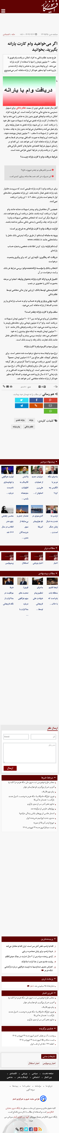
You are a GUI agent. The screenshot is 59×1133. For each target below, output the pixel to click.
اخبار (55, 563)
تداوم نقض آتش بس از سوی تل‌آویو (40, 804)
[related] (5, 71)
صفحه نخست (47, 1073)
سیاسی (34, 1073)
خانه (13, 34)
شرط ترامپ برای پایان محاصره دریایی (37, 951)
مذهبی (10, 1077)
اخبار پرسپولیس (49, 1063)
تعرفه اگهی (30, 1090)
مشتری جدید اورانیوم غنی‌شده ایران (40, 818)
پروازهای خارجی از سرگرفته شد (42, 809)
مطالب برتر (49, 548)
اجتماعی (36, 1077)
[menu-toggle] (3, 11)
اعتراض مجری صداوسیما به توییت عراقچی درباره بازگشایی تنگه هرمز (28, 968)
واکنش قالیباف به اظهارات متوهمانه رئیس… (24, 487)
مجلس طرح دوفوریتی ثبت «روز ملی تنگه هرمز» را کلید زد (31, 782)
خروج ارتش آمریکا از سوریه (44, 823)
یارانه (31, 420)
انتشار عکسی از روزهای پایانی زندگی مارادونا (36, 813)
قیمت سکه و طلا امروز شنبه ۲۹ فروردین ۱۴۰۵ (37, 1040)
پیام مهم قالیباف (48, 792)
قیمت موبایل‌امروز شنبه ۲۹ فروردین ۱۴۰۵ (38, 827)
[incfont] (45, 386)
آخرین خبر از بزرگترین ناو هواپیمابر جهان (38, 787)
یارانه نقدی (20, 420)
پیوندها (15, 1086)
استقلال (25, 563)
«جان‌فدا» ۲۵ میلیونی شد (44, 986)
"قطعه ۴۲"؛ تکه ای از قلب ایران (42, 1044)
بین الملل (48, 1077)
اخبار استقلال (33, 1063)
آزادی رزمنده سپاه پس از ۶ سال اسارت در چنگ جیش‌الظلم (29, 956)
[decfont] (40, 386)
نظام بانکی (21, 108)
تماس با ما (26, 1086)
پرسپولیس (9, 563)
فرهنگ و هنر (22, 1077)
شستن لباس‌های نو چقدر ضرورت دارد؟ (36, 170)
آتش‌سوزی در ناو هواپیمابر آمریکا (37, 521)
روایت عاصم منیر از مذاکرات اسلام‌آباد (37, 962)
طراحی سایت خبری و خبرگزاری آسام (26, 1099)
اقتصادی (6, 34)
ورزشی (24, 1073)
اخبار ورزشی (38, 563)
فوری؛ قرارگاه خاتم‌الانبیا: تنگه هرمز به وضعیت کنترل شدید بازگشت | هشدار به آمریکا (31, 798)
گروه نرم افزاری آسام (21, 1117)
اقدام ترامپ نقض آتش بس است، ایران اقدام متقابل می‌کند (29, 946)
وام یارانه (16, 427)
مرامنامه (38, 1086)
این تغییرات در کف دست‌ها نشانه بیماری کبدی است (30, 176)
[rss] (40, 1129)
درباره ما (49, 1086)
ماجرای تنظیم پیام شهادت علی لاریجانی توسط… (38, 598)
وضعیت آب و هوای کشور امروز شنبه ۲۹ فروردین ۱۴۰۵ (33, 1036)
